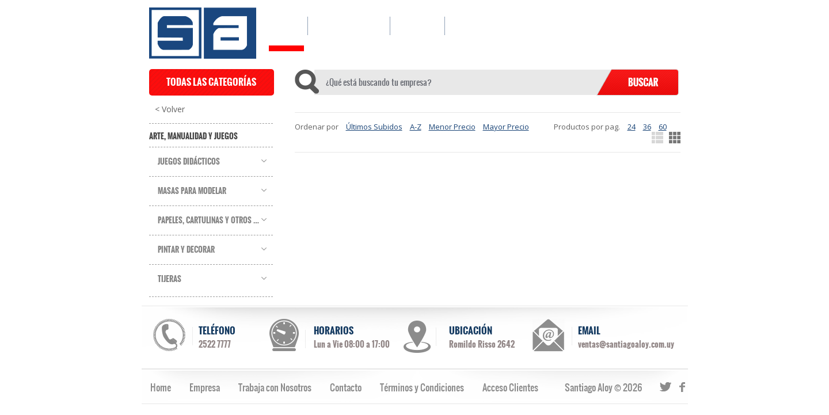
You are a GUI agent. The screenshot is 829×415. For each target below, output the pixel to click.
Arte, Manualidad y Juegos (193, 136)
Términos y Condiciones (422, 387)
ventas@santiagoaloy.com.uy (626, 344)
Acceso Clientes (510, 387)
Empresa (204, 387)
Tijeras (169, 279)
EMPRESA (417, 25)
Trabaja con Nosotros (274, 387)
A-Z (415, 126)
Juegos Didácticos (189, 161)
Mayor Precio (506, 126)
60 (663, 126)
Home (160, 387)
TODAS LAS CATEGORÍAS (211, 82)
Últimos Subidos (374, 126)
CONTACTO (475, 25)
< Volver (170, 109)
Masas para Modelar (192, 191)
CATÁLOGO (348, 25)
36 (647, 126)
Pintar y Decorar (186, 250)
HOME (286, 25)
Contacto (346, 387)
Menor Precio (452, 126)
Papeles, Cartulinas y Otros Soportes (215, 220)
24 (632, 126)
